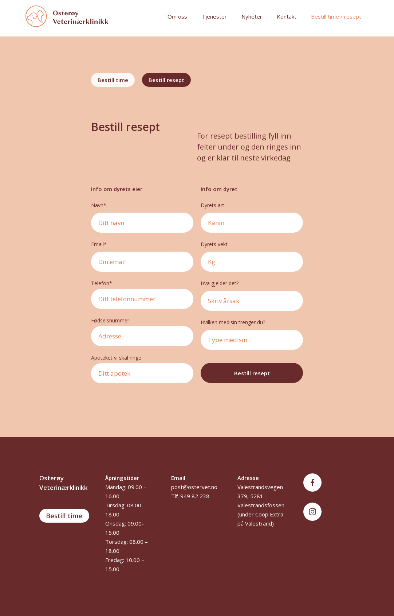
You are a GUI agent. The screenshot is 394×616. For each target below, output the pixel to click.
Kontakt (286, 16)
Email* (99, 244)
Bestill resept (125, 127)
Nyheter (251, 16)
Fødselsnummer (110, 320)
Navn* (98, 205)
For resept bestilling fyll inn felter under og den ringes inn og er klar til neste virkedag (249, 147)
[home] (89, 16)
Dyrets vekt (214, 244)
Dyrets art (212, 205)
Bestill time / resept (336, 16)
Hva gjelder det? (220, 283)
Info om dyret (219, 189)
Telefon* (101, 283)
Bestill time (64, 515)
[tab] (113, 80)
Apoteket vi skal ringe (116, 357)
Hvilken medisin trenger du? (233, 322)
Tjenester (214, 16)
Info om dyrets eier (116, 189)
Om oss (177, 16)
